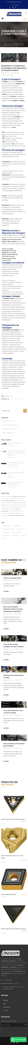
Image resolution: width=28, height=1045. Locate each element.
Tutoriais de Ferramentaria (9, 425)
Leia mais (6, 591)
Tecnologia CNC (6, 535)
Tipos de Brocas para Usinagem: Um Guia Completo (16, 464)
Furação (23, 535)
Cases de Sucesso (7, 421)
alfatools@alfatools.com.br (15, 2)
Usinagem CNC (8, 396)
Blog (10, 43)
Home (5, 43)
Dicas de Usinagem (18, 43)
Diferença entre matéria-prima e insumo (16, 474)
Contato (5, 1010)
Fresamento (19, 529)
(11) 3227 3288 (15, 5)
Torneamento (16, 526)
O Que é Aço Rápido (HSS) (15, 443)
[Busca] (25, 411)
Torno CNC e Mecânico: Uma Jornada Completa (15, 483)
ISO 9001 (4, 539)
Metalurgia (16, 535)
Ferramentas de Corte (8, 529)
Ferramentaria (5, 532)
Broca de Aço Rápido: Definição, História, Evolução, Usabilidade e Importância (16, 453)
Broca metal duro (16, 532)
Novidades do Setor (8, 429)
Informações (6, 1007)
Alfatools (5, 1000)
